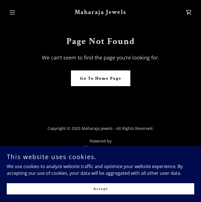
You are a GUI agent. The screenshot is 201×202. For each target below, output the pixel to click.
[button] (21, 12)
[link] (100, 12)
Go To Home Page (100, 78)
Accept (100, 188)
